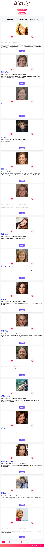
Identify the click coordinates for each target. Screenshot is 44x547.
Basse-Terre (3, 396)
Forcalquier (3, 72)
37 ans (7, 40)
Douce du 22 (4, 168)
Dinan (2, 169)
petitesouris (3, 427)
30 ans (6, 234)
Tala (2, 38)
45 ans (8, 202)
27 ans (10, 266)
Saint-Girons (3, 202)
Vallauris (3, 331)
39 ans (8, 72)
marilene (3, 200)
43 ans (5, 137)
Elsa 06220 (3, 330)
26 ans (5, 428)
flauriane (3, 265)
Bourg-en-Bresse (4, 266)
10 (25, 542)
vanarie (2, 395)
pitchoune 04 (4, 71)
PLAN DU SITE (35, 545)
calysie (2, 298)
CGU (31, 545)
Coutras (3, 104)
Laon (2, 137)
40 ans (6, 104)
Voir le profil (22, 51)
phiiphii (2, 233)
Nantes (2, 234)
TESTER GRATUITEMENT (22, 9)
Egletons (3, 40)
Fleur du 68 (3, 362)
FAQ (28, 545)
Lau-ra (2, 460)
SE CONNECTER (22, 13)
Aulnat (2, 299)
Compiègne (3, 493)
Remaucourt (3, 526)
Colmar (2, 364)
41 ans (5, 169)
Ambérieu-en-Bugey (5, 461)
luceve (2, 492)
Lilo (2, 136)
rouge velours (4, 524)
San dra (3, 103)
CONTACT (41, 545)
